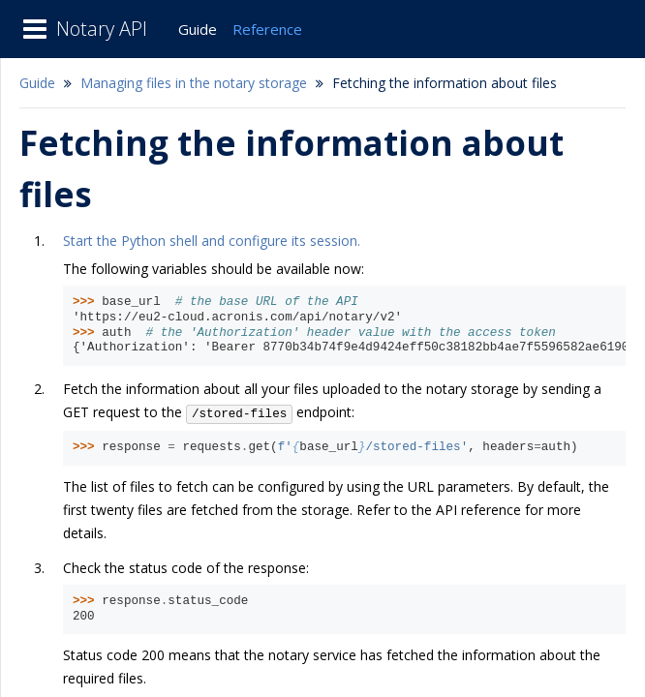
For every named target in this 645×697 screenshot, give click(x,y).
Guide (197, 29)
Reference (267, 29)
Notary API (101, 28)
